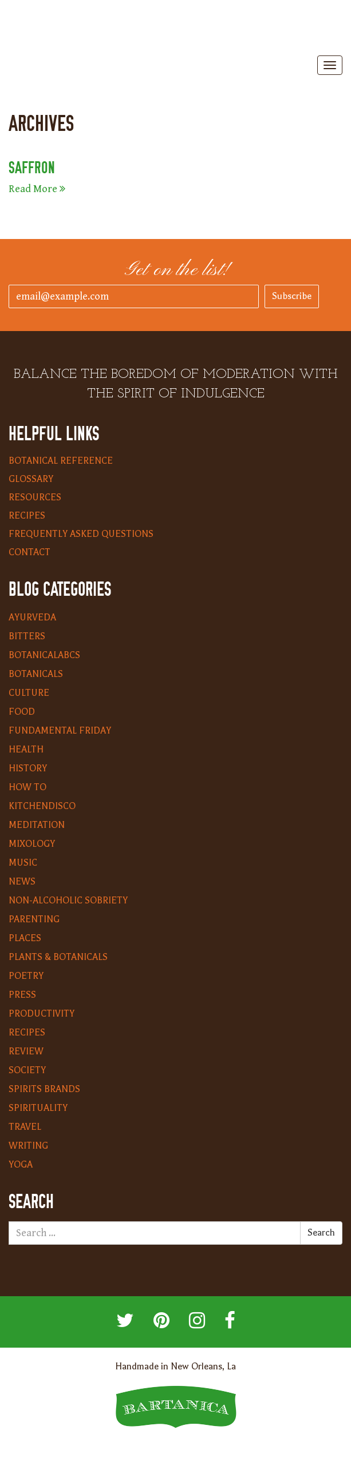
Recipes (27, 516)
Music (23, 863)
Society (27, 1070)
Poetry (26, 976)
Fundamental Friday (60, 731)
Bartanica (176, 29)
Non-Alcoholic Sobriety (68, 900)
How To (27, 787)
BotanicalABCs (44, 655)
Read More (37, 189)
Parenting (34, 919)
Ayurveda (32, 617)
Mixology (32, 844)
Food (22, 712)
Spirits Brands (44, 1089)
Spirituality (38, 1108)
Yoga (21, 1165)
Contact (29, 552)
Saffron (32, 167)
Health (26, 749)
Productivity (41, 1014)
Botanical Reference (61, 461)
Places (25, 938)
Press (22, 995)
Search (321, 1233)
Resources (35, 497)
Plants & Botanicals (58, 957)
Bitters (27, 636)
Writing (28, 1146)
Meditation (37, 825)
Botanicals (36, 674)
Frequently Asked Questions (81, 534)
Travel (25, 1127)
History (28, 768)
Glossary (31, 479)
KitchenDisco (42, 806)
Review (26, 1051)
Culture (29, 693)
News (22, 882)
